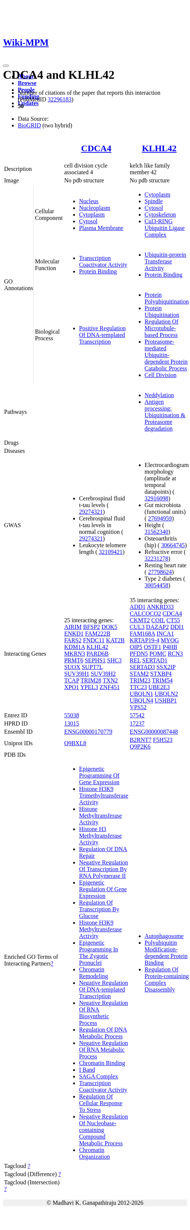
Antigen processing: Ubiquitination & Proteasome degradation (165, 415)
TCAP (71, 680)
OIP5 (136, 647)
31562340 (156, 532)
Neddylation (159, 395)
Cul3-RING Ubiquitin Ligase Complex (165, 228)
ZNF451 (109, 687)
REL (135, 660)
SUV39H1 (76, 674)
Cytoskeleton (160, 214)
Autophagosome (164, 936)
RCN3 (175, 653)
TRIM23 (140, 680)
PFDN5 (139, 653)
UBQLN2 (166, 694)
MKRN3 (74, 653)
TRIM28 (91, 680)
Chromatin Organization (94, 1153)
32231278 (156, 558)
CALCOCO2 (145, 613)
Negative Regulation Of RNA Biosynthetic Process (103, 1013)
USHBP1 (166, 700)
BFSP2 (91, 627)
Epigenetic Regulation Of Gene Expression (103, 889)
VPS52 (138, 707)
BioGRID (29, 125)
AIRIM (73, 627)
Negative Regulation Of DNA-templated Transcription (103, 989)
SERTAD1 (154, 660)
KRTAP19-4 (145, 640)
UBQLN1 (141, 694)
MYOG (170, 640)
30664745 (173, 545)
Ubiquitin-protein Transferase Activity (165, 261)
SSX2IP (166, 667)
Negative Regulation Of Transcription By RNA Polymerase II (103, 869)
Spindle (154, 201)
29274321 (91, 512)
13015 (71, 723)
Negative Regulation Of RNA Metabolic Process (103, 1049)
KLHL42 (159, 148)
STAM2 (139, 674)
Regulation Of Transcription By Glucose (99, 909)
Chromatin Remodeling (93, 972)
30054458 (156, 585)
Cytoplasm (92, 214)
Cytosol (88, 221)
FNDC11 (94, 640)
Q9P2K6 (140, 746)
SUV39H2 (103, 674)
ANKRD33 (160, 607)
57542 (137, 715)
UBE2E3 (159, 687)
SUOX (72, 667)
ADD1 (138, 607)
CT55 (173, 620)
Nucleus (88, 201)
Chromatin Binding (102, 1063)
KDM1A (74, 647)
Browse (27, 83)
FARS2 (73, 640)
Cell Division (161, 375)
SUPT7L (92, 667)
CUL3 (137, 627)
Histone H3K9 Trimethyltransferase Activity (103, 795)
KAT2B (115, 640)
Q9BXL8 (75, 743)
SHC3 (114, 660)
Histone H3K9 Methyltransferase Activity (100, 929)
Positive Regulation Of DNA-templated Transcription (102, 335)
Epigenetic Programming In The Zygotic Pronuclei (98, 952)
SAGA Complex (98, 1076)
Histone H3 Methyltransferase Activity (100, 836)
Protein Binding (98, 271)
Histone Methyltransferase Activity (100, 815)
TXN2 (110, 680)
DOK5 (109, 627)
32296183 (59, 99)
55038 (71, 715)
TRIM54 (162, 680)
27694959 (160, 518)
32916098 (156, 498)
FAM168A (142, 633)
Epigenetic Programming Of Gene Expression (99, 775)
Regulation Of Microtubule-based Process (161, 328)
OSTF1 (152, 647)
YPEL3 (89, 687)
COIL (158, 620)
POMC (158, 653)
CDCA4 (96, 148)
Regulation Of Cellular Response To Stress (100, 1103)
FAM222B (97, 633)
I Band (87, 1070)
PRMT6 (73, 660)
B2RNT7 (141, 740)
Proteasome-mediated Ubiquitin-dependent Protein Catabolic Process (166, 354)
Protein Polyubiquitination (167, 298)
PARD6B (97, 653)
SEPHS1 (95, 660)
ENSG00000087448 (154, 731)
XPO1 (71, 687)
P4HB (170, 647)
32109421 (110, 552)
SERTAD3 (142, 667)
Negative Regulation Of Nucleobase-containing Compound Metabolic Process (103, 1129)
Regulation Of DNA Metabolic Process (103, 1032)
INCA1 (165, 633)
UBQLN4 (141, 700)
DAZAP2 (157, 627)
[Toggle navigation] (6, 66)
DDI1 (177, 627)
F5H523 (162, 740)
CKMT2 (140, 620)
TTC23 (138, 687)
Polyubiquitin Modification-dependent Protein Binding (166, 952)
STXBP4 (161, 674)
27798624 (160, 572)
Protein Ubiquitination (162, 311)
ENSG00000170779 (88, 731)
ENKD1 (73, 633)
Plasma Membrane (101, 228)
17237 (137, 723)
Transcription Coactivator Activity (103, 261)
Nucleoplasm (94, 208)
